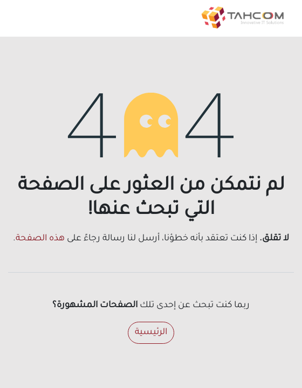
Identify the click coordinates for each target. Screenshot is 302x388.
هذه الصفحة (40, 239)
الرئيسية (151, 332)
